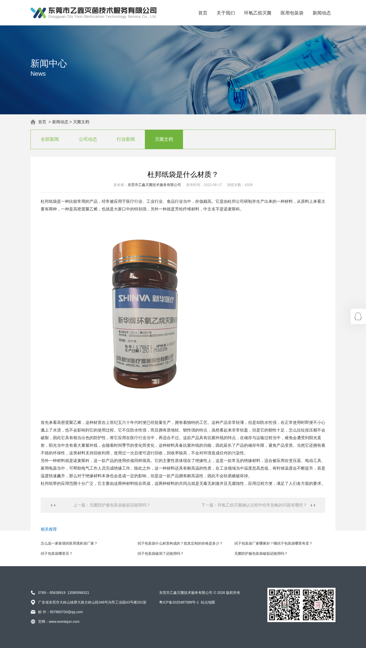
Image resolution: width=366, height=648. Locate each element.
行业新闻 (126, 139)
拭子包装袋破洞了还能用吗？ (161, 553)
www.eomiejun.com (64, 622)
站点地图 (208, 602)
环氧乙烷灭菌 (257, 13)
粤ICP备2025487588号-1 (179, 602)
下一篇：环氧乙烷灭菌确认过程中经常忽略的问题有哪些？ (254, 505)
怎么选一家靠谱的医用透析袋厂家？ (69, 543)
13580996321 (78, 593)
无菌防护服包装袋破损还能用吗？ (261, 553)
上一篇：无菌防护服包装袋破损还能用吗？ (111, 505)
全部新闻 (50, 139)
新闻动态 (322, 13)
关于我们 (226, 13)
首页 (202, 13)
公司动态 (88, 139)
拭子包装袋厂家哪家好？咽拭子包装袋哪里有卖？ (273, 543)
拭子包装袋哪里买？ (57, 553)
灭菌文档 (81, 122)
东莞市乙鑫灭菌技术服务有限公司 (154, 185)
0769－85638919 (51, 593)
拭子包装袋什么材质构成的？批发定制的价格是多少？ (180, 543)
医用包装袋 (292, 13)
